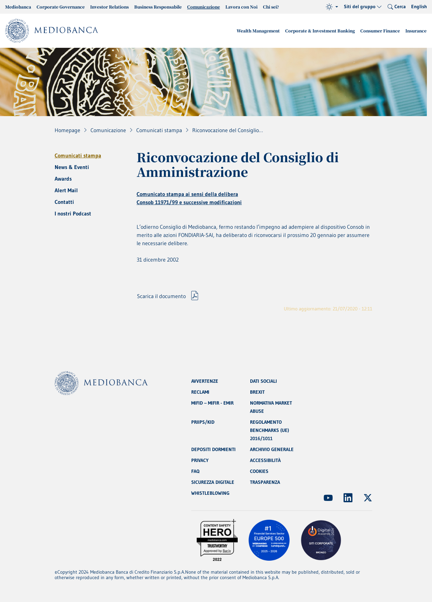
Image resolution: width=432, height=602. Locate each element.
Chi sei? (271, 7)
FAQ (195, 471)
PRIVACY (200, 460)
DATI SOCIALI (263, 381)
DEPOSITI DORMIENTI (213, 449)
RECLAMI (200, 392)
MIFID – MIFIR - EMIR (212, 403)
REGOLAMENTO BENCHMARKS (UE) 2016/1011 (269, 430)
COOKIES (259, 471)
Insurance (416, 30)
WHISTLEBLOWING (210, 493)
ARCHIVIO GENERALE (272, 449)
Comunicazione (203, 7)
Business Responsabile (158, 7)
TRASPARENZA (265, 482)
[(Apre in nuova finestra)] (328, 497)
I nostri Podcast (73, 213)
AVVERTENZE (204, 381)
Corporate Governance (61, 7)
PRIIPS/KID (202, 422)
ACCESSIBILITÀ (265, 460)
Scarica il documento (161, 296)
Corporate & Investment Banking (320, 30)
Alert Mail (66, 190)
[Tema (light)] (332, 7)
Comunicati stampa (78, 155)
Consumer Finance (380, 30)
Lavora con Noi (241, 7)
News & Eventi (72, 167)
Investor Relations (109, 7)
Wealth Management (258, 30)
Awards (63, 178)
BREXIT (257, 392)
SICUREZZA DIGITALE (212, 482)
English (419, 6)
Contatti (64, 201)
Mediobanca (18, 7)
